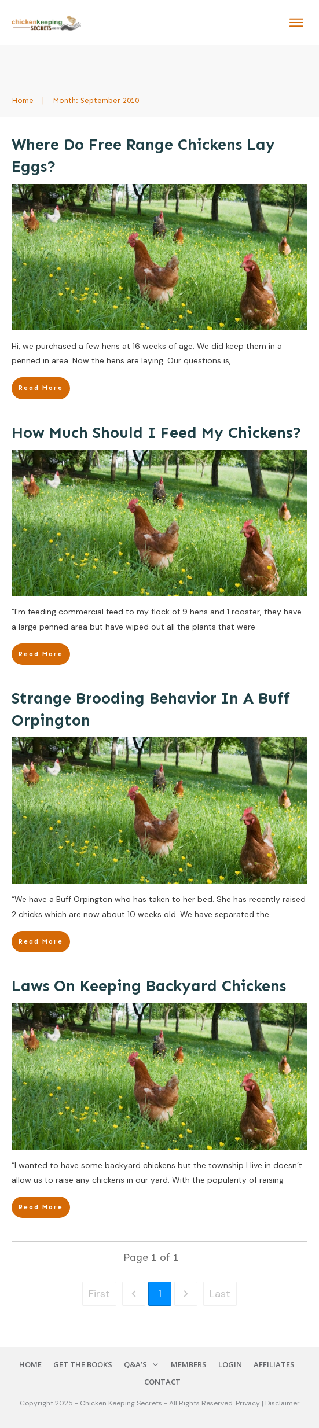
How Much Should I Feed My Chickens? (157, 433)
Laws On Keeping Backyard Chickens (149, 986)
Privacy (249, 1403)
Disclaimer (282, 1403)
